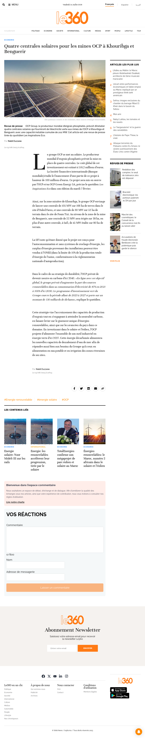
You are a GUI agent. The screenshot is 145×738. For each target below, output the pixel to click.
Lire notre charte (15, 502)
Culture (87, 31)
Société (59, 31)
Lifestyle (129, 31)
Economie (48, 31)
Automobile (8, 709)
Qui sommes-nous (38, 689)
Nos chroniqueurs (11, 719)
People (118, 31)
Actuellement (9, 31)
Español (124, 5)
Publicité (34, 692)
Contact (60, 692)
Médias (98, 31)
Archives (34, 696)
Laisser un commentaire (55, 587)
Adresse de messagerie (20, 571)
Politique (36, 31)
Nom (9, 559)
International (73, 31)
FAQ (58, 689)
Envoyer (87, 648)
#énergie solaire (47, 399)
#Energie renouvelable (18, 399)
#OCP (65, 399)
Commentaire (14, 525)
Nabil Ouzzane (15, 141)
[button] (138, 731)
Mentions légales (90, 692)
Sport (107, 31)
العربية (138, 5)
